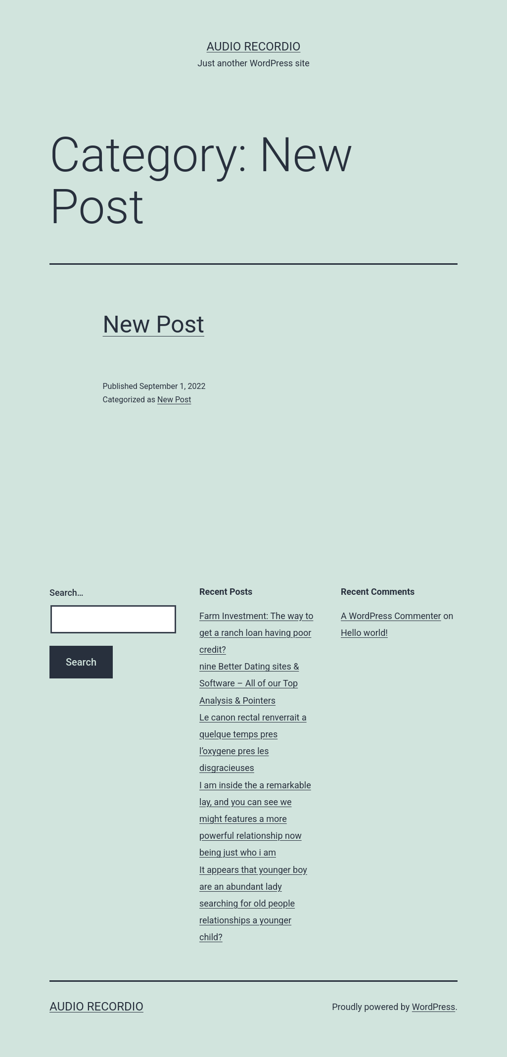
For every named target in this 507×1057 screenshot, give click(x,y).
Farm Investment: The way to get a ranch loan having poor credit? (256, 633)
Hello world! (364, 632)
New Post (154, 324)
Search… (66, 592)
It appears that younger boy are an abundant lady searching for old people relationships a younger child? (253, 904)
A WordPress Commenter (391, 616)
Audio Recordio (254, 46)
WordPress (433, 1007)
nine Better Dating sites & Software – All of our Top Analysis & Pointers (249, 683)
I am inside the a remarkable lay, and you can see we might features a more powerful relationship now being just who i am (255, 819)
